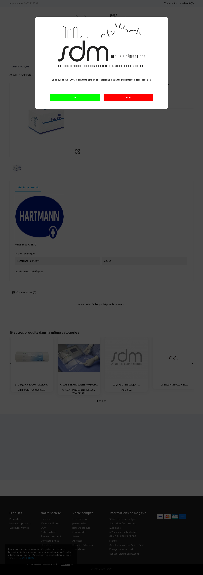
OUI (75, 97)
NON (128, 97)
